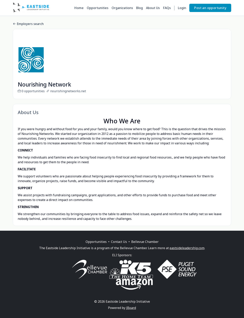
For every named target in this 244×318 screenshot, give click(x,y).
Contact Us (119, 246)
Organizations (122, 8)
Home (79, 8)
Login (182, 8)
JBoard (131, 312)
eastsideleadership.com (187, 253)
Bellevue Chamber (145, 246)
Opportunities (97, 8)
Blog (139, 8)
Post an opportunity (210, 8)
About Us (153, 8)
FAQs (167, 8)
